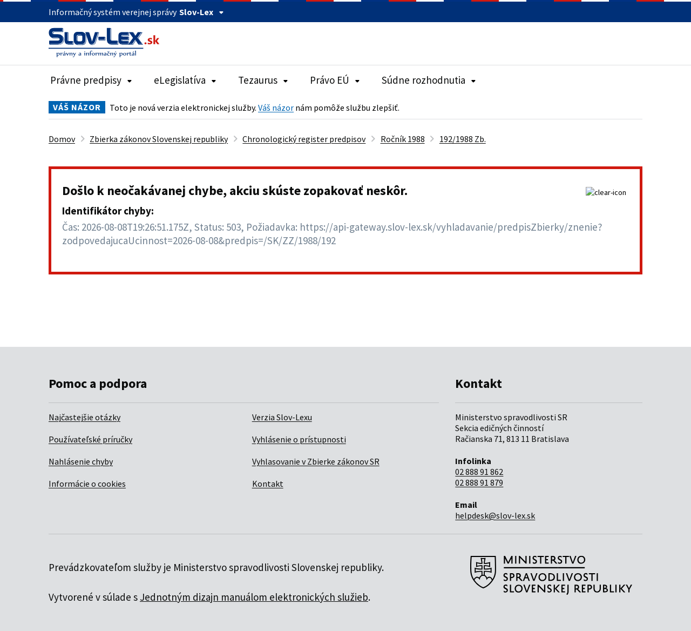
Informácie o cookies (87, 483)
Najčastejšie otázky (84, 417)
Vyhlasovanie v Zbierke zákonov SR (316, 461)
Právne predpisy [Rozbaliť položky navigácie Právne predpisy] (91, 79)
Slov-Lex (201, 11)
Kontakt (267, 483)
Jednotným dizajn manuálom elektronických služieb (254, 596)
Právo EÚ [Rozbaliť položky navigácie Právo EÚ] (335, 79)
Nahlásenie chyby (81, 461)
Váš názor (276, 107)
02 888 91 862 (479, 471)
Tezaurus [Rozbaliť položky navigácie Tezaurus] (263, 79)
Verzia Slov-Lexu (282, 417)
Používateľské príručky (90, 439)
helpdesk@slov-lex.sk (495, 515)
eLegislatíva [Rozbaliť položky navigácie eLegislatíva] (185, 79)
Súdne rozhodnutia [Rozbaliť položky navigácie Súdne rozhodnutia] (429, 79)
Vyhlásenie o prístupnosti (299, 439)
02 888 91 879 (479, 482)
